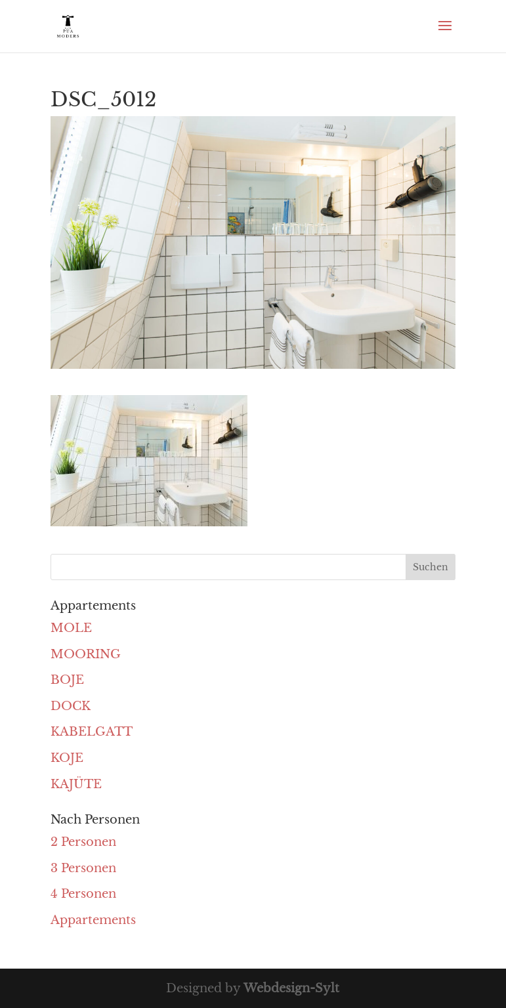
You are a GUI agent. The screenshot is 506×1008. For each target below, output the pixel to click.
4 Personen (83, 894)
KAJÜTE (76, 784)
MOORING (86, 654)
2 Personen (83, 842)
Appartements (93, 920)
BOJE (67, 680)
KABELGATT (92, 731)
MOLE (71, 628)
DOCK (71, 706)
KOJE (67, 758)
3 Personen (83, 868)
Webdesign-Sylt (291, 988)
